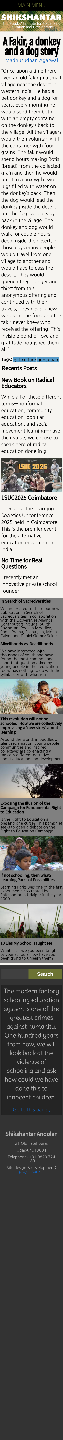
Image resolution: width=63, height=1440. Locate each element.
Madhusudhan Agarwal (31, 60)
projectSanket (31, 1171)
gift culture (25, 360)
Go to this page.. (31, 1109)
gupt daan (47, 360)
